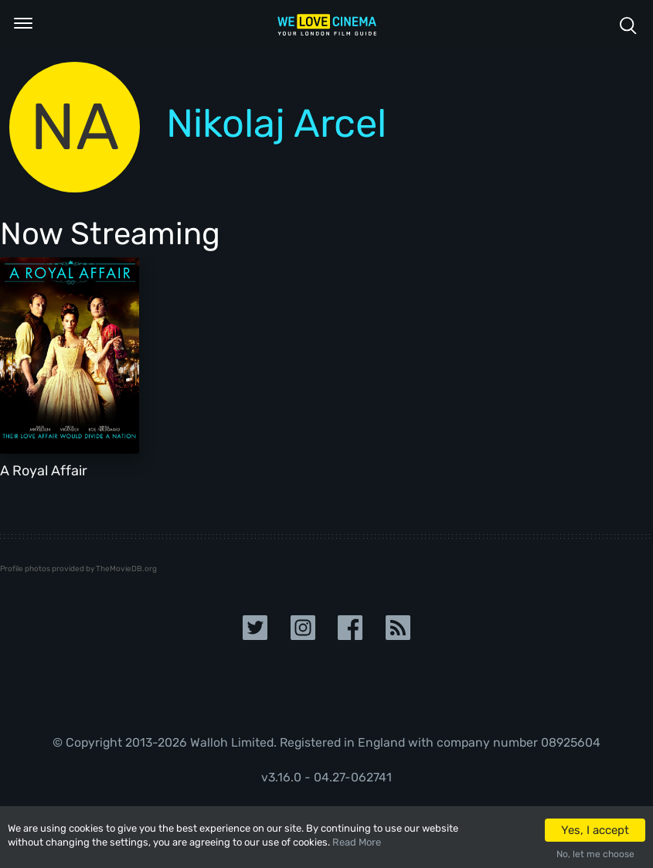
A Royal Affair (43, 470)
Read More (356, 842)
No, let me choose (595, 854)
